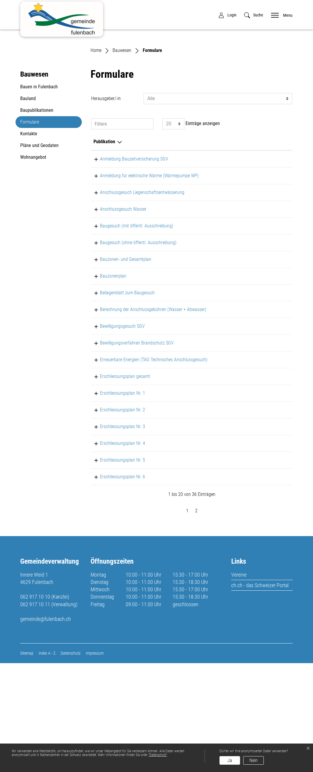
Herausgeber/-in (106, 165)
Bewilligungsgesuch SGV (115, 413)
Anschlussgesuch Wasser (116, 282)
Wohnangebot (33, 224)
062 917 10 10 (35, 705)
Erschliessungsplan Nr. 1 (116, 501)
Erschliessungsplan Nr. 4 (116, 552)
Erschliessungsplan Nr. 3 (116, 535)
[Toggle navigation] (280, 15)
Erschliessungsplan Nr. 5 (116, 568)
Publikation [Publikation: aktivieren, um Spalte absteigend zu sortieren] (104, 208)
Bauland (28, 165)
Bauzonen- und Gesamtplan (119, 339)
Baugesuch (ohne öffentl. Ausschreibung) (131, 323)
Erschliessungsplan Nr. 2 (116, 518)
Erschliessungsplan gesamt (118, 485)
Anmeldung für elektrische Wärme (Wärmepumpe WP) (142, 242)
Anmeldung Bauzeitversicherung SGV (127, 225)
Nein (253, 760)
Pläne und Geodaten (39, 212)
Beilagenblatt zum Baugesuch (120, 373)
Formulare (34, 190)
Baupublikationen (36, 177)
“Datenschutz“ (158, 755)
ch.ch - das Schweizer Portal (260, 694)
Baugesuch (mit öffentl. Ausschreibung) (130, 306)
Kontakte (28, 200)
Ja (229, 760)
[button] (253, 15)
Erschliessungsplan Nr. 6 (116, 585)
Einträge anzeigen (191, 190)
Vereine (238, 683)
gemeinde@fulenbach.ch (45, 727)
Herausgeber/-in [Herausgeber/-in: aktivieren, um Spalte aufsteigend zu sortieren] (218, 208)
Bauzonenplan (106, 356)
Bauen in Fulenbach (39, 153)
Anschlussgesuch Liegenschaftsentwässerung (135, 258)
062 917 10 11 (35, 713)
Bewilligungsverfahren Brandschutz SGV (130, 437)
